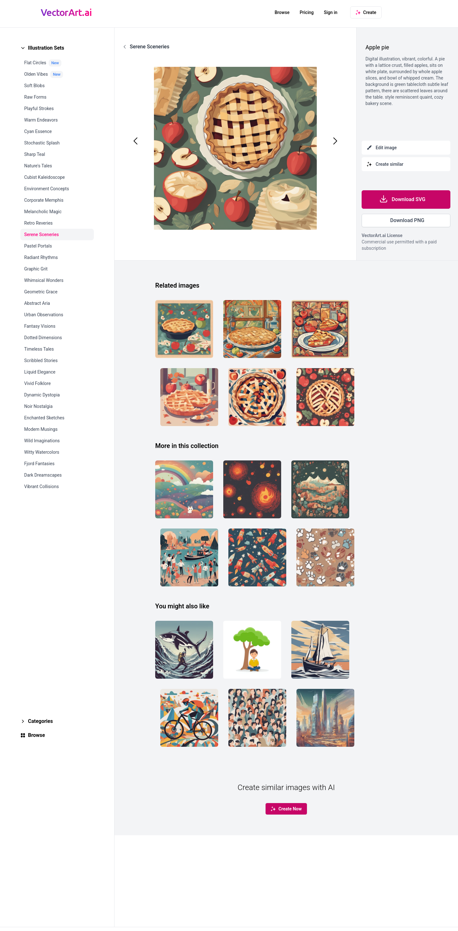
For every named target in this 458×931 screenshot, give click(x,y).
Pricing (307, 12)
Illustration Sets (46, 48)
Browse (281, 12)
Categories (40, 721)
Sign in (330, 12)
